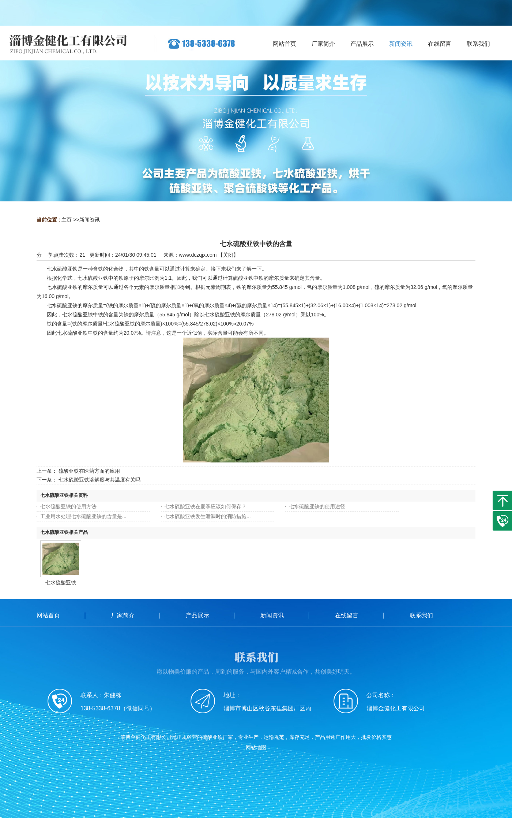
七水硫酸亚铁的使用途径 (317, 506)
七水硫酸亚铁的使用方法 (68, 506)
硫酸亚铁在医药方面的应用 (89, 471)
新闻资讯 (89, 220)
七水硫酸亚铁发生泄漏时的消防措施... (208, 516)
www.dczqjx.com (198, 255)
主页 (66, 220)
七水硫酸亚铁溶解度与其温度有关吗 (99, 480)
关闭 (228, 255)
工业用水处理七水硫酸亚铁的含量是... (83, 516)
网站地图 (256, 747)
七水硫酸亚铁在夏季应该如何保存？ (205, 506)
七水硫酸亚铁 (60, 582)
